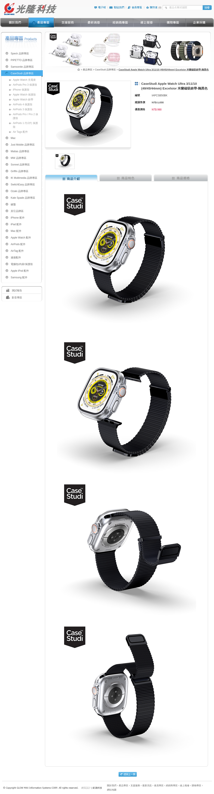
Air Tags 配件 (20, 131)
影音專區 (17, 297)
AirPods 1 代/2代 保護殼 (25, 125)
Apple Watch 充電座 (24, 79)
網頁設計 (86, 788)
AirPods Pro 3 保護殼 (25, 84)
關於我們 (111, 785)
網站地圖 (111, 789)
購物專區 (196, 785)
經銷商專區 (172, 785)
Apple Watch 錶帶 (23, 99)
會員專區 (158, 785)
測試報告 (17, 290)
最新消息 (147, 785)
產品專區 (123, 785)
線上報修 (184, 785)
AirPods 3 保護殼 (22, 109)
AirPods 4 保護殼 (22, 104)
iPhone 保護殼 (21, 89)
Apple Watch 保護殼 (24, 94)
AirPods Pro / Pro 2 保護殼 (25, 116)
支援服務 (135, 785)
